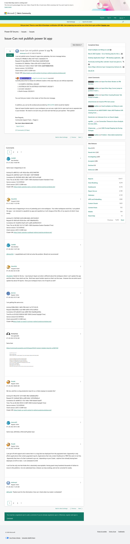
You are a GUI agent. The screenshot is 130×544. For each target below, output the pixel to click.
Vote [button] (10, 55)
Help (115, 17)
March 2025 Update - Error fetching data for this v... (104, 54)
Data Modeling (93, 183)
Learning (74, 13)
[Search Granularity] (73, 22)
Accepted (25, 78)
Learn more (8, 7)
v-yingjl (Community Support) (39, 78)
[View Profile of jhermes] (13, 293)
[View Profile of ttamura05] (14, 422)
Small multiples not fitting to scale (99, 50)
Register (102, 17)
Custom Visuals (93, 203)
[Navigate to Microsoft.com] (9, 13)
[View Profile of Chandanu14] (92, 110)
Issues (23, 31)
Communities (58, 13)
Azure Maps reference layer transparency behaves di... (105, 67)
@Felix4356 (50, 105)
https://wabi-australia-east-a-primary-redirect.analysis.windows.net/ (34, 187)
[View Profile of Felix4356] (14, 199)
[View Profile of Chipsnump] (91, 128)
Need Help (91, 216)
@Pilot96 (9, 492)
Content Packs (92, 207)
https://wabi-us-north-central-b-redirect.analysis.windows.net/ (33, 410)
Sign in (109, 17)
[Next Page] (20, 152)
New (89, 148)
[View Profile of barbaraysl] (23, 53)
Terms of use (112, 531)
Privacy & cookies (102, 531)
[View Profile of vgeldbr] (90, 121)
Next (122, 220)
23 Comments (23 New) (22, 130)
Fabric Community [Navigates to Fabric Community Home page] (24, 13)
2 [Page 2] (13, 152)
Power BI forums (12, 31)
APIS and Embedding (94, 199)
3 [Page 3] (17, 152)
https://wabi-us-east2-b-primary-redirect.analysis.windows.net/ (32, 321)
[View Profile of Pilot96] (13, 381)
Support (82, 13)
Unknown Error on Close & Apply (108, 117)
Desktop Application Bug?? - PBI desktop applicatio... (105, 58)
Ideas (50, 13)
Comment (10, 518)
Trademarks (121, 531)
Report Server (20, 126)
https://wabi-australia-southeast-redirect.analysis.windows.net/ (33, 232)
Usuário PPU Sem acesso (106, 102)
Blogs (67, 13)
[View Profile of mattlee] (96, 81)
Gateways (91, 195)
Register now (105, 25)
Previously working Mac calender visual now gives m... (105, 62)
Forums (35, 13)
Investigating (92, 157)
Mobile (90, 212)
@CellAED (9, 276)
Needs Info (91, 152)
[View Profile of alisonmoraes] (92, 102)
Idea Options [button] (77, 45)
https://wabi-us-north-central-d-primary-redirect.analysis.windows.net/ (44, 73)
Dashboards (92, 187)
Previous (110, 220)
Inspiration (43, 13)
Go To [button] (121, 18)
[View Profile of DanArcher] (91, 117)
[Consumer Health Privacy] (28, 538)
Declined (91, 165)
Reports (90, 179)
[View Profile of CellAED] (13, 158)
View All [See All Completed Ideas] (91, 71)
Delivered (91, 170)
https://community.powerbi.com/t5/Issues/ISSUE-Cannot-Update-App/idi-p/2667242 (32, 348)
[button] (80, 158)
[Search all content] (103, 22)
